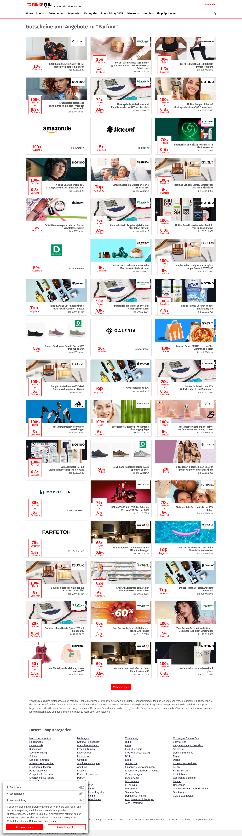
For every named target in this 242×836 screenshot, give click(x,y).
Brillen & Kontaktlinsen (185, 763)
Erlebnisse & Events (88, 745)
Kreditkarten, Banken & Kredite (141, 770)
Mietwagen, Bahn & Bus (186, 738)
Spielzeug (178, 749)
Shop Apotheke (166, 13)
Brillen (176, 767)
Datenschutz (36, 821)
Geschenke (179, 785)
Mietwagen (83, 738)
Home (29, 13)
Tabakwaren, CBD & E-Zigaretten (191, 788)
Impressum (50, 821)
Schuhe (33, 756)
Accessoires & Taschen (41, 763)
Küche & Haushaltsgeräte (91, 792)
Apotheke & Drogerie (88, 763)
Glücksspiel (131, 763)
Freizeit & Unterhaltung (137, 752)
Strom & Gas (132, 792)
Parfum (81, 777)
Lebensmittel (84, 752)
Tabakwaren (179, 792)
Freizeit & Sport (133, 749)
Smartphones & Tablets (41, 777)
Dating (176, 759)
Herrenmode (36, 741)
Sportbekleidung (38, 752)
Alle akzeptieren (24, 827)
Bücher (129, 756)
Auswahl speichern (67, 827)
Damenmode (36, 745)
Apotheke (82, 767)
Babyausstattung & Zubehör (188, 745)
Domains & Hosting (135, 795)
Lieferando (132, 13)
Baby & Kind (179, 741)
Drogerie (82, 770)
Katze (128, 745)
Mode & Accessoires (40, 738)
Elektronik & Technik (40, 767)
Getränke (82, 759)
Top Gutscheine (204, 819)
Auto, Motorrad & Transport (139, 799)
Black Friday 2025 (112, 13)
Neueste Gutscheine (180, 819)
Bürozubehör (132, 781)
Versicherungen (133, 774)
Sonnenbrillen (180, 770)
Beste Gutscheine (155, 819)
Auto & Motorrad (134, 803)
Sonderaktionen (115, 819)
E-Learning (131, 785)
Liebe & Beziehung (183, 752)
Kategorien (91, 13)
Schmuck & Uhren (39, 759)
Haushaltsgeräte (38, 770)
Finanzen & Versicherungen (140, 767)
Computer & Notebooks (41, 774)
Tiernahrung (131, 738)
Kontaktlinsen (180, 774)
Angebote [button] (73, 13)
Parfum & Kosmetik (87, 774)
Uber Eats (148, 13)
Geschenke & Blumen (184, 777)
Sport (128, 759)
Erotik (176, 756)
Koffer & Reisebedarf (88, 741)
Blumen (177, 781)
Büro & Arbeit (132, 777)
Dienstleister (131, 788)
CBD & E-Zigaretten (183, 795)
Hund (128, 741)
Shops (99, 819)
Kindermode (35, 749)
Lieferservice (84, 756)
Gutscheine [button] (56, 13)
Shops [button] (40, 13)
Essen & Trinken (86, 749)
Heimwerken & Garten (89, 799)
